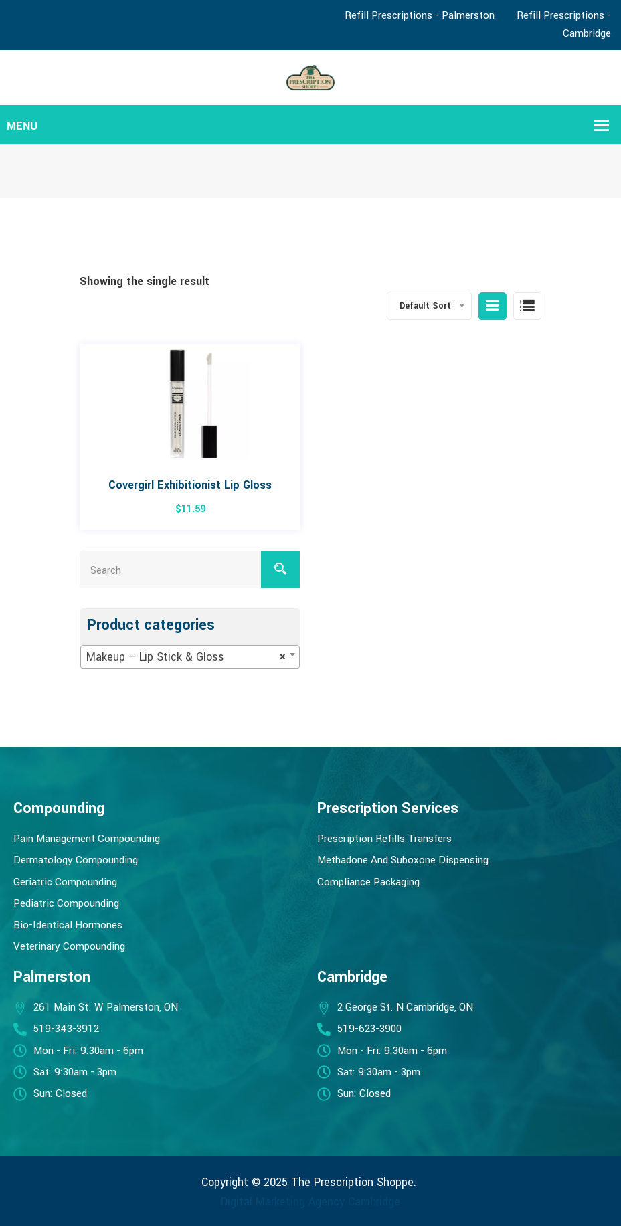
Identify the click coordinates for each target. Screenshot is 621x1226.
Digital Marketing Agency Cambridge (310, 1201)
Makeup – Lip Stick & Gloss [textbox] (186, 657)
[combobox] (190, 657)
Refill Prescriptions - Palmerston (420, 15)
